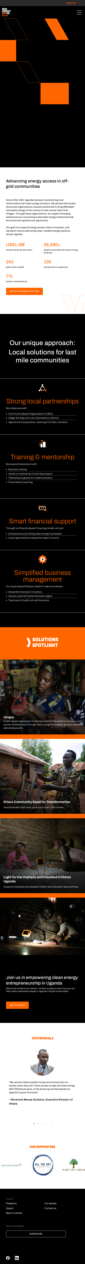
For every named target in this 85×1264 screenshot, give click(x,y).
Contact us (50, 1208)
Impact (10, 1208)
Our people (50, 1203)
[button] (33, 1123)
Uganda (71, 2)
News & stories (14, 1213)
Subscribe (36, 1234)
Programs (11, 1203)
